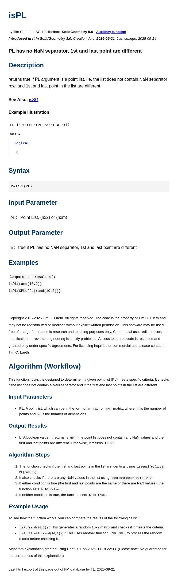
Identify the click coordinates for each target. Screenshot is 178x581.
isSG (33, 99)
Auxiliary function (111, 32)
